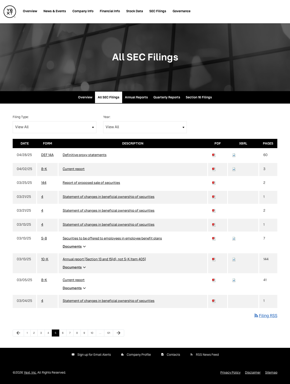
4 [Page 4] (49, 334)
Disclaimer (253, 372)
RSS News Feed (207, 355)
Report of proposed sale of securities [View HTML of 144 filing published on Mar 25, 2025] (91, 182)
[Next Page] (118, 333)
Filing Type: (21, 117)
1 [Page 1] (28, 334)
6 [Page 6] (64, 334)
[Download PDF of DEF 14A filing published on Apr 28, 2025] (214, 155)
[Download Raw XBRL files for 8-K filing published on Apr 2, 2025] (234, 169)
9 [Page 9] (85, 334)
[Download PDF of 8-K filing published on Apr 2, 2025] (214, 169)
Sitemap (271, 372)
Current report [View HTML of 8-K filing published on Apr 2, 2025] (74, 169)
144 (43, 182)
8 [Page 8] (78, 334)
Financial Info (110, 11)
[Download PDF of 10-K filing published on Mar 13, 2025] (214, 259)
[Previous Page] (18, 333)
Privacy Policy (230, 372)
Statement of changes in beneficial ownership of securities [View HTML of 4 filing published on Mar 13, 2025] (109, 224)
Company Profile (139, 355)
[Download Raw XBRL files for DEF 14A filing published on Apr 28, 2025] (234, 155)
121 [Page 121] (110, 334)
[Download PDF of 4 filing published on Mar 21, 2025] (214, 196)
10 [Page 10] (93, 334)
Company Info (82, 11)
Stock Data (134, 11)
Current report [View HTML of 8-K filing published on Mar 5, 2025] (74, 280)
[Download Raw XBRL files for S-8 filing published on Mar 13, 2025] (234, 238)
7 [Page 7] (71, 334)
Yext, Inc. (30, 372)
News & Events (54, 11)
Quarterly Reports (166, 97)
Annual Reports (136, 97)
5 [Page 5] (57, 334)
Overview (30, 11)
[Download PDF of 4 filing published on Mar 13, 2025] (214, 224)
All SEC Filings (108, 97)
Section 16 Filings (199, 97)
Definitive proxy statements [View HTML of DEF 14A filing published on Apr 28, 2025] (85, 155)
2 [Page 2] (35, 334)
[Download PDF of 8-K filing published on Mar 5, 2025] (214, 280)
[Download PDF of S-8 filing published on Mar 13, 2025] (214, 238)
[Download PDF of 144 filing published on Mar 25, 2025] (214, 182)
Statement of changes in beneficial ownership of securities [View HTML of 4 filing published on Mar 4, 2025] (109, 301)
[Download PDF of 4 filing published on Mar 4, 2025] (214, 301)
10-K (44, 259)
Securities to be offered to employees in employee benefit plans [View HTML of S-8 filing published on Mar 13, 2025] (112, 238)
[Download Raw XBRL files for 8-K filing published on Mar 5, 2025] (234, 280)
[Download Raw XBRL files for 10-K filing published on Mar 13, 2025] (234, 259)
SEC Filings (157, 11)
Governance (181, 11)
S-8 (44, 238)
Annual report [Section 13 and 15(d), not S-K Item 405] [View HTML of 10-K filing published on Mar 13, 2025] (104, 259)
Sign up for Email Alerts (94, 355)
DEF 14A (47, 155)
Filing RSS (265, 315)
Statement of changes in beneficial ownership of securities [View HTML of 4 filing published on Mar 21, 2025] (109, 196)
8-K (44, 169)
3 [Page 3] (42, 334)
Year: (106, 117)
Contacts (173, 355)
